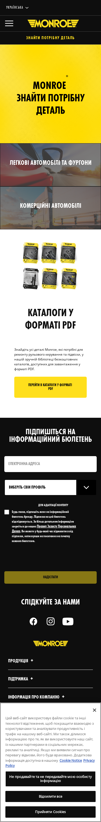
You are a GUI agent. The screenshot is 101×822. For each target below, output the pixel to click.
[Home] (50, 23)
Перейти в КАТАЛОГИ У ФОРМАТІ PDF (50, 387)
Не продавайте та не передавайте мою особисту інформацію (50, 778)
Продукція (21, 661)
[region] (50, 762)
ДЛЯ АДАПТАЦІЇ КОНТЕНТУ (53, 505)
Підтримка (21, 679)
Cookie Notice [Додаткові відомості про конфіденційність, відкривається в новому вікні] (71, 760)
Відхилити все (50, 796)
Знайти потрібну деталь (50, 38)
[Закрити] (94, 710)
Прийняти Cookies (50, 811)
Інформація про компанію (37, 697)
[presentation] (49, 557)
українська (14, 7)
